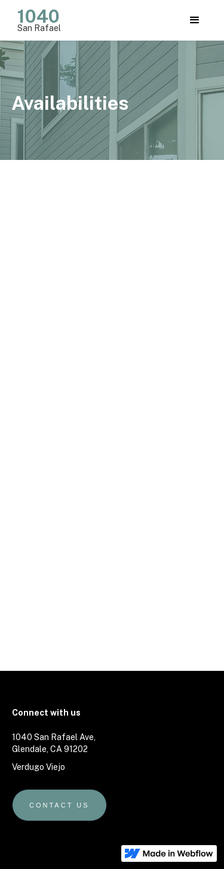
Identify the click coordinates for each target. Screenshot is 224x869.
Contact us (59, 805)
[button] (195, 20)
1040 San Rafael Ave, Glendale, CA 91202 (54, 743)
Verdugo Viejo (38, 767)
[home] (36, 18)
